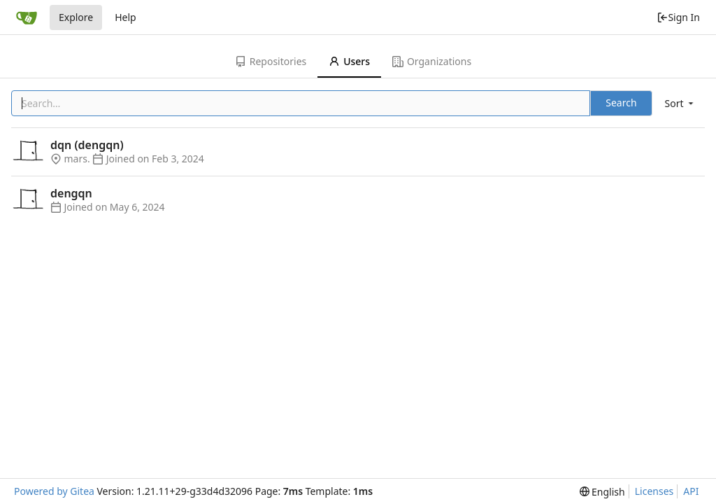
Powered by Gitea (54, 491)
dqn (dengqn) (87, 145)
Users (349, 61)
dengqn (71, 193)
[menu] (680, 103)
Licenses (654, 491)
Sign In (678, 17)
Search (621, 102)
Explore (76, 17)
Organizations (431, 61)
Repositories (270, 61)
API (691, 491)
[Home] (26, 17)
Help (125, 17)
